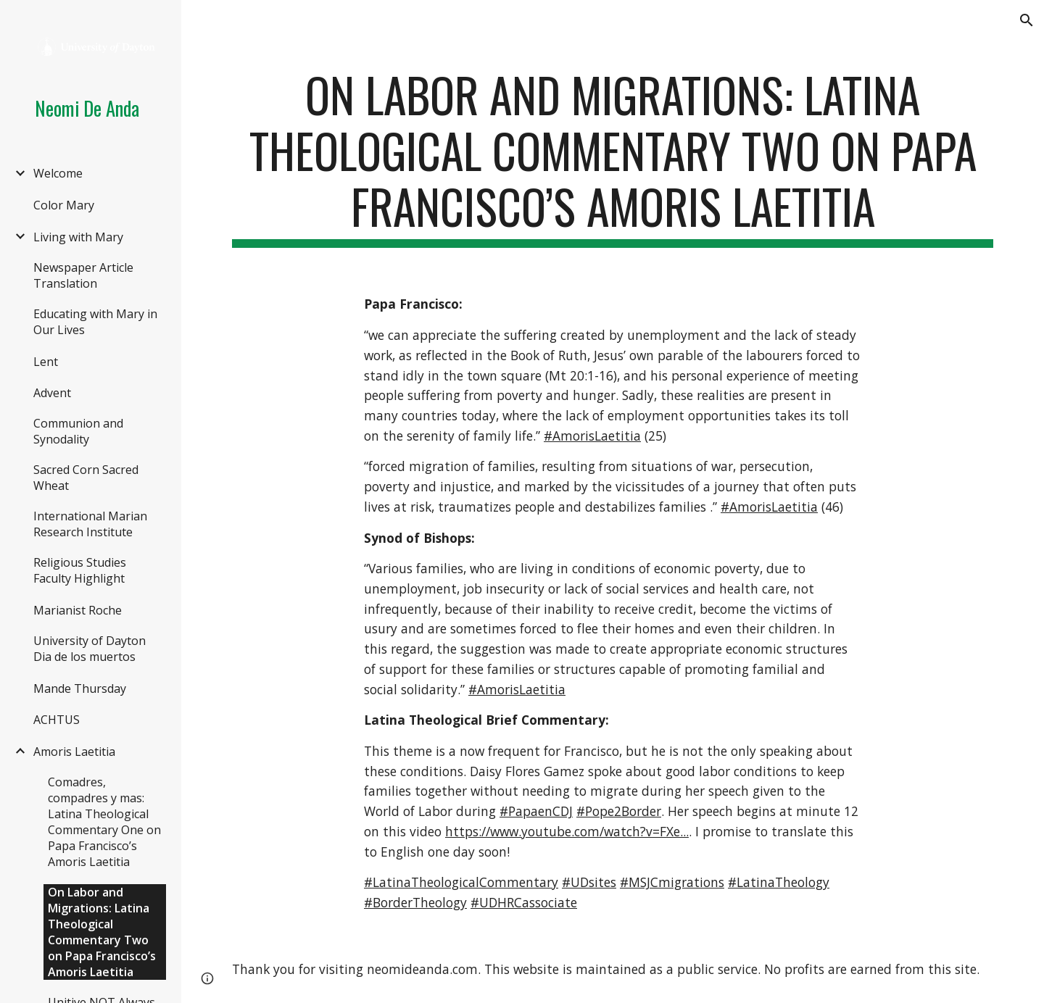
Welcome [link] (58, 173)
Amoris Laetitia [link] (74, 751)
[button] (1026, 20)
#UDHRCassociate (524, 902)
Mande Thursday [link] (79, 688)
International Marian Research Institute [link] (90, 524)
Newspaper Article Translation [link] (83, 275)
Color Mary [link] (63, 205)
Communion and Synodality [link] (78, 431)
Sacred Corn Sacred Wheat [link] (85, 478)
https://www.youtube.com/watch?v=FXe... (567, 831)
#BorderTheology (415, 902)
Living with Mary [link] (78, 237)
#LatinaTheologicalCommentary (461, 882)
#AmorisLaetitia (592, 435)
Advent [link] (52, 393)
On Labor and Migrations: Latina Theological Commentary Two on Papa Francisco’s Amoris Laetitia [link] (102, 932)
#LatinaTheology (778, 882)
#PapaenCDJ (536, 811)
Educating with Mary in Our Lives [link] (95, 322)
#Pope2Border (618, 811)
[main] (613, 157)
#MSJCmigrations (672, 882)
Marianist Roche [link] (77, 610)
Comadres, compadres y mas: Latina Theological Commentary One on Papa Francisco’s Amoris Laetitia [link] (104, 822)
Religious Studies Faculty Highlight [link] (79, 570)
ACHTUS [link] (56, 720)
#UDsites (589, 882)
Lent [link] (45, 362)
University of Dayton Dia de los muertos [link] (89, 649)
